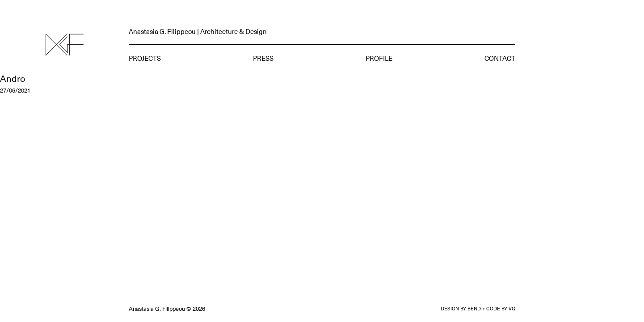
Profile (379, 58)
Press (263, 58)
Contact (499, 58)
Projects (145, 58)
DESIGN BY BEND (461, 308)
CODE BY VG (500, 308)
